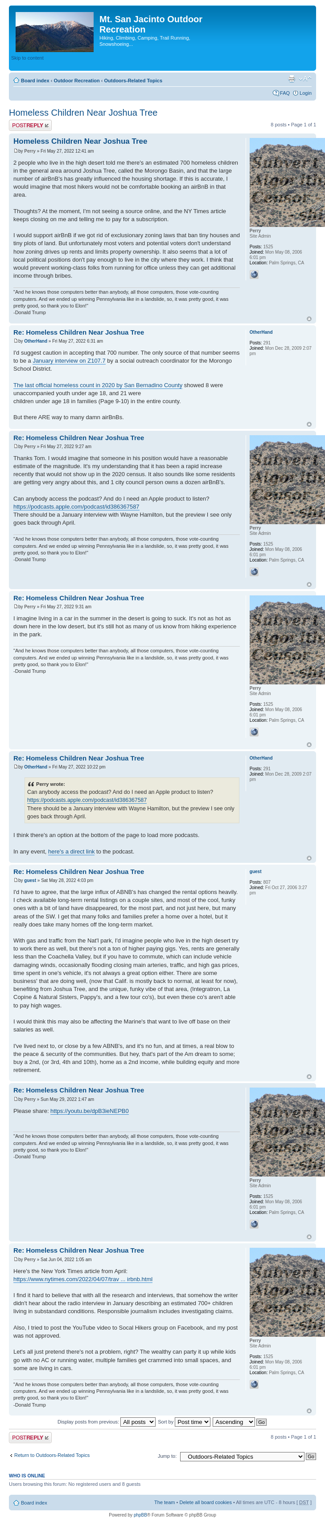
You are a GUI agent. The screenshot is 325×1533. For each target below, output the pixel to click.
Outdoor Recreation (76, 80)
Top (309, 318)
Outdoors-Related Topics (133, 80)
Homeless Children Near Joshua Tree (83, 112)
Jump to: (167, 1456)
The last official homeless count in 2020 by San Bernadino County (97, 385)
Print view (291, 79)
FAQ (285, 93)
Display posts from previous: (107, 1421)
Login (306, 93)
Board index (35, 80)
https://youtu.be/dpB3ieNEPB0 (89, 1111)
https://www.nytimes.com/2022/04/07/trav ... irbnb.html (82, 1279)
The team (164, 1502)
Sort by (184, 1421)
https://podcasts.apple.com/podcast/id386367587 (76, 506)
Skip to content (27, 58)
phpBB (140, 1515)
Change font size (305, 79)
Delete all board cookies (205, 1502)
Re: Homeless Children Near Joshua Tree (78, 332)
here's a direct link (71, 851)
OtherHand (35, 341)
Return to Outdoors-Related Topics (52, 1455)
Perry (30, 151)
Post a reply (30, 125)
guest (30, 880)
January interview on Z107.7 (69, 360)
